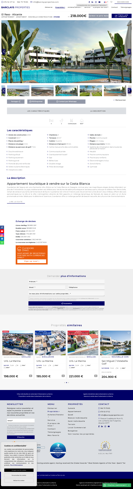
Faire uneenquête (121, 15)
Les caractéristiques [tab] (38, 111)
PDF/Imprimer (36, 101)
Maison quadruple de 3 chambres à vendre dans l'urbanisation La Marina (98, 485)
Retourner (120, 100)
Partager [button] (15, 101)
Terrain (71, 424)
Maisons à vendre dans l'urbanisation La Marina (98, 396)
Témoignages (126, 7)
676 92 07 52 (8, 2)
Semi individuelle (76, 421)
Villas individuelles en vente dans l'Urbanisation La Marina (34, 394)
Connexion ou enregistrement (92, 5)
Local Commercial (77, 428)
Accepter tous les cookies (19, 470)
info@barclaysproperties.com (44, 2)
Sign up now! (31, 261)
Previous (3, 51)
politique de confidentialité (87, 298)
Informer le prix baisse (99, 16)
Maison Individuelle (77, 418)
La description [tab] (98, 111)
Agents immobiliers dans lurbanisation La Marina (98, 394)
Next (129, 51)
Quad (70, 415)
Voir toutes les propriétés (81, 434)
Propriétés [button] (59, 7)
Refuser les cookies (18, 480)
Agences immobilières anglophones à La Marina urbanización (98, 483)
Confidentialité (44, 475)
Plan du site (61, 475)
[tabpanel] (17, 355)
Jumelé (71, 408)
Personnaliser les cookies (19, 475)
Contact (114, 7)
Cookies (53, 475)
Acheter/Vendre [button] (74, 7)
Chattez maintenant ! (116, 485)
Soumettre (66, 304)
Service (87, 7)
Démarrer (49, 7)
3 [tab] (68, 382)
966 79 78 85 (22, 2)
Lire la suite (16, 202)
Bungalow (73, 431)
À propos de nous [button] (100, 7)
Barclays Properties (15, 7)
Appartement (74, 411)
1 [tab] (64, 382)
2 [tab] (66, 382)
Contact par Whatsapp (66, 101)
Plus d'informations (16, 465)
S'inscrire (20, 437)
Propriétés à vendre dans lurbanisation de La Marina (35, 396)
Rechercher (123, 2)
